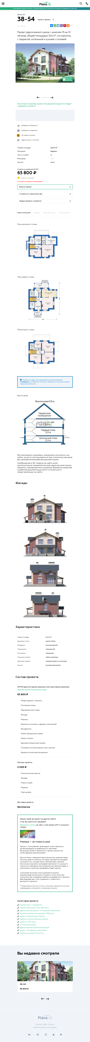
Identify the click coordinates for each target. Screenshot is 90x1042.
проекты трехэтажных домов (34, 919)
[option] (45, 65)
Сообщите (24, 382)
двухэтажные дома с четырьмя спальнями (40, 911)
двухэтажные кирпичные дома (34, 928)
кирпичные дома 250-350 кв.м (34, 908)
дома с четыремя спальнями (33, 930)
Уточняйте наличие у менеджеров (29, 181)
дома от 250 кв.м (28, 922)
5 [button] (48, 97)
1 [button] (41, 97)
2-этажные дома (28, 925)
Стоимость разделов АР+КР (28, 169)
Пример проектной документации (32, 690)
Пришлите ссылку (28, 825)
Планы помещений (23, 212)
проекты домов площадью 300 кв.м (37, 913)
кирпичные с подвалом (31, 905)
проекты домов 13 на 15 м (32, 933)
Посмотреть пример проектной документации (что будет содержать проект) (44, 105)
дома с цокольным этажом (32, 916)
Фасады (37, 212)
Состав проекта (64, 212)
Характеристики (49, 212)
